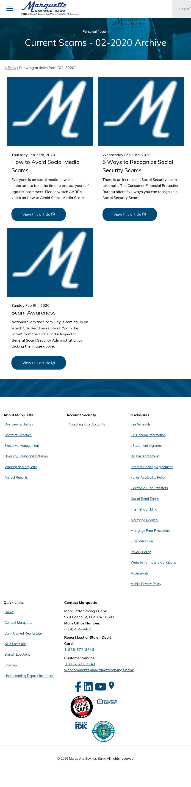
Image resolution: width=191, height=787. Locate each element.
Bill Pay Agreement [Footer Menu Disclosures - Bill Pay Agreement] (145, 456)
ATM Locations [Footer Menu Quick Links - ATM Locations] (15, 644)
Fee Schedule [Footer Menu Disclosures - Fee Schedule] (141, 424)
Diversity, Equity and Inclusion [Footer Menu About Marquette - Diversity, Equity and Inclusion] (26, 456)
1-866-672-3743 (79, 649)
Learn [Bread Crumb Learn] (104, 31)
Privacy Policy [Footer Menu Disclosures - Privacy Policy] (141, 552)
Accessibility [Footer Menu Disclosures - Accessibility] (140, 573)
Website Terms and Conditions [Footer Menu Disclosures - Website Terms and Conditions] (153, 563)
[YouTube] (101, 686)
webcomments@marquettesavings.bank (99, 670)
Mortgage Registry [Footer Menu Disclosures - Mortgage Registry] (144, 520)
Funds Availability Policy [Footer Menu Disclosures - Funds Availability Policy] (148, 477)
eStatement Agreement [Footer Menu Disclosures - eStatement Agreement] (148, 446)
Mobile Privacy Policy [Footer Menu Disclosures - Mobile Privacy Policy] (146, 584)
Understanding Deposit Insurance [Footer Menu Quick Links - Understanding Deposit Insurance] (29, 676)
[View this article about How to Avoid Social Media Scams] (38, 214)
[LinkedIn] (88, 686)
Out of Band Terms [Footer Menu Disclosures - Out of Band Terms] (145, 499)
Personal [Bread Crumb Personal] (90, 31)
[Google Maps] (111, 685)
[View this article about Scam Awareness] (38, 362)
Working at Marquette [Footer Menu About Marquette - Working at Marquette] (21, 467)
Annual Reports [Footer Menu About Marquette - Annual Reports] (16, 477)
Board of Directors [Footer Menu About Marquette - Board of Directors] (18, 435)
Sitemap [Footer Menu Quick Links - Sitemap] (11, 665)
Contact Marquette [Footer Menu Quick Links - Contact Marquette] (19, 623)
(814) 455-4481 (78, 629)
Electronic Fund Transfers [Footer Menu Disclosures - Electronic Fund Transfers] (149, 488)
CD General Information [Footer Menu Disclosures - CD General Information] (148, 435)
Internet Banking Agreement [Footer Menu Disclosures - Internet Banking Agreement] (152, 467)
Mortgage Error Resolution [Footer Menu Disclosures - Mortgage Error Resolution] (150, 531)
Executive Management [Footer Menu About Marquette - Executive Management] (22, 446)
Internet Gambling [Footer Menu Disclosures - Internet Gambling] (144, 509)
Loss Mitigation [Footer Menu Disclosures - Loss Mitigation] (142, 541)
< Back (10, 67)
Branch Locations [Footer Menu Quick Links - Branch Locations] (17, 654)
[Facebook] (78, 686)
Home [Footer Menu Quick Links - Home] (9, 612)
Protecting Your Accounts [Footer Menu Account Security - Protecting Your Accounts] (86, 424)
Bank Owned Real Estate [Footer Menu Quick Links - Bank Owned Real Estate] (23, 633)
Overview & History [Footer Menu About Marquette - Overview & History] (19, 424)
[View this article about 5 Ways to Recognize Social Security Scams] (129, 214)
